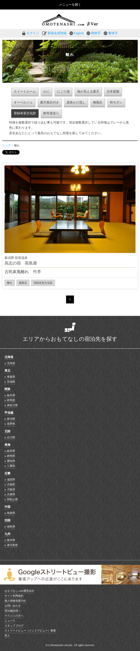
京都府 (11, 484)
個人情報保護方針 (15, 600)
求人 (7, 635)
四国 (7, 520)
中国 (7, 506)
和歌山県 (12, 499)
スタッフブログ (14, 625)
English (79, 33)
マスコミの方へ (14, 615)
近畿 (7, 473)
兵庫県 (11, 494)
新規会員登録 (57, 33)
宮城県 (11, 381)
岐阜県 (11, 451)
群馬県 (11, 400)
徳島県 (11, 526)
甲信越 (9, 412)
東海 (7, 444)
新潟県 (11, 418)
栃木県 (11, 395)
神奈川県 (12, 405)
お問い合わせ (13, 605)
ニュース (10, 620)
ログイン (32, 33)
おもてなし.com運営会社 (19, 590)
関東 (7, 389)
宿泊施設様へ (13, 610)
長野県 (11, 423)
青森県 (11, 376)
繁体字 (113, 33)
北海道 (9, 357)
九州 (7, 534)
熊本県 (11, 540)
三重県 (11, 465)
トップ (6, 145)
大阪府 (11, 489)
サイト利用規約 (14, 595)
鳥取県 (11, 513)
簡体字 (96, 33)
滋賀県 (11, 479)
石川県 (11, 437)
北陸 (7, 431)
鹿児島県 (12, 545)
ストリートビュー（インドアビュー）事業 (30, 630)
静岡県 (11, 456)
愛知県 (11, 461)
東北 (7, 370)
